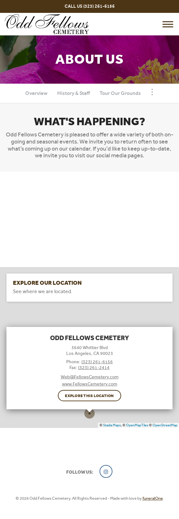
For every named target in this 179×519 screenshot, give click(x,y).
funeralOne (152, 498)
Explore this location (89, 396)
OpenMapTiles (137, 425)
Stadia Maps (112, 425)
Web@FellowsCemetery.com (90, 376)
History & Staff (73, 93)
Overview (36, 93)
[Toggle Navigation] (152, 92)
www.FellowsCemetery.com (89, 383)
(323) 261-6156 (99, 6)
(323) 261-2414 (94, 367)
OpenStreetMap (165, 425)
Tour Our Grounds (120, 93)
